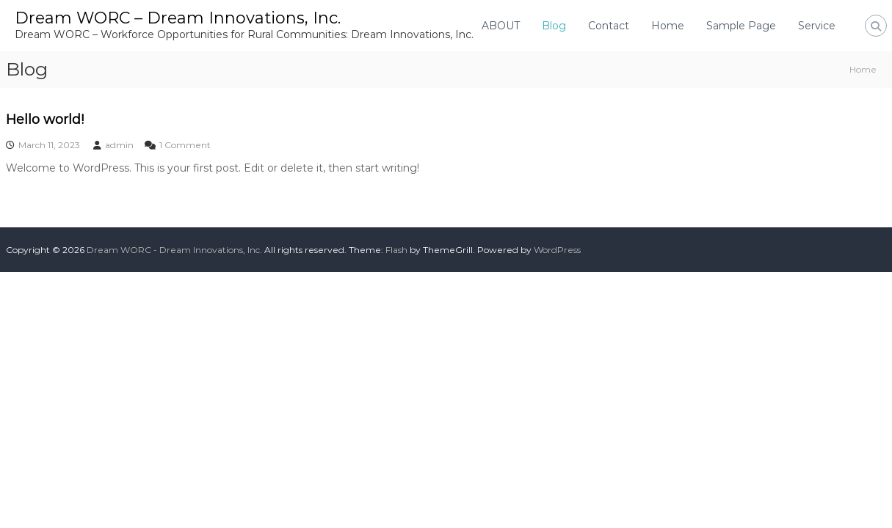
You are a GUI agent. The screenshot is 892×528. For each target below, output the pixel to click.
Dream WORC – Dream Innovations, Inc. (178, 18)
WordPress (557, 249)
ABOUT (501, 25)
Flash (396, 249)
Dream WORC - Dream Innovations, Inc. (174, 249)
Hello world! (45, 119)
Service (816, 25)
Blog (554, 25)
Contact (608, 25)
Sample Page (741, 25)
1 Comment (185, 144)
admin (119, 144)
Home (667, 25)
